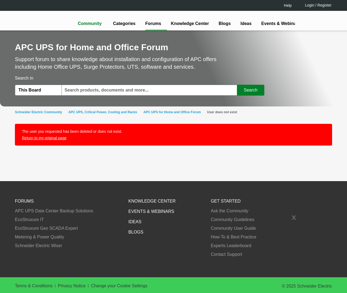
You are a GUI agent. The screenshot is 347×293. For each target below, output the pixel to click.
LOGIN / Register (171, 168)
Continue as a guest (174, 189)
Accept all (294, 271)
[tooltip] (202, 168)
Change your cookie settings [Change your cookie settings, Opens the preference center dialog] (246, 271)
